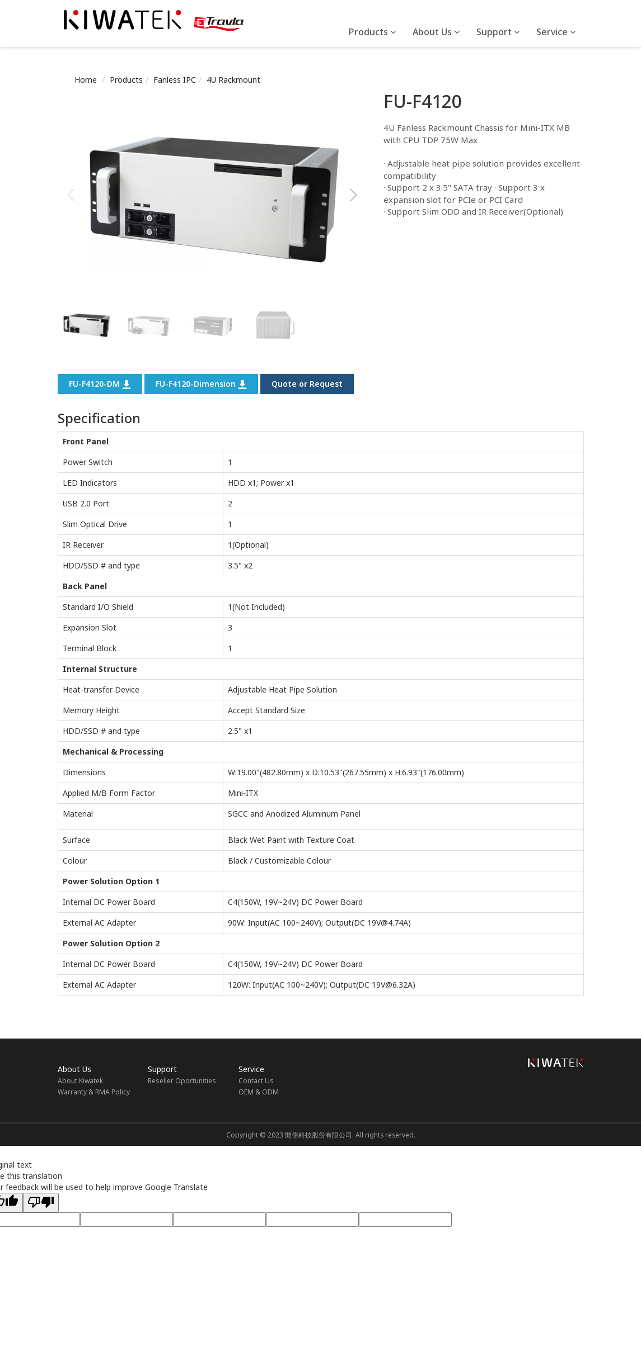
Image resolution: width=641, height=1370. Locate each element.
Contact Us (256, 1080)
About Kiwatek (80, 1080)
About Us (436, 32)
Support (498, 32)
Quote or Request (307, 383)
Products (372, 32)
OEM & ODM (258, 1092)
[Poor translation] (41, 1202)
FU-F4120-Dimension (201, 383)
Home (85, 79)
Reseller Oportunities (182, 1080)
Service (556, 32)
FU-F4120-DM (100, 383)
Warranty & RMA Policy (94, 1092)
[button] (353, 195)
